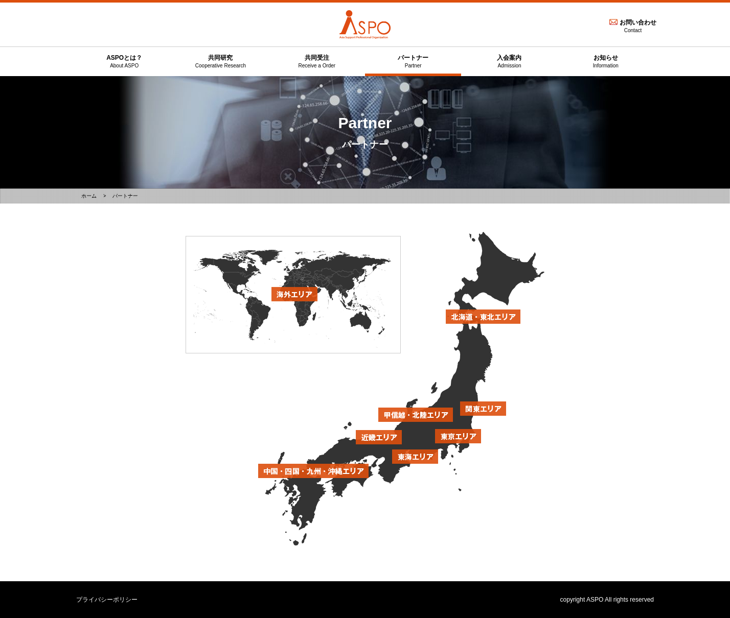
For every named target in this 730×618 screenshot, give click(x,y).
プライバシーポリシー (107, 599)
